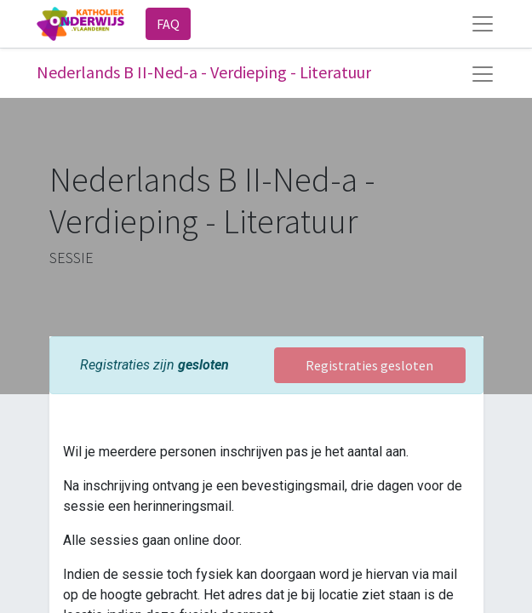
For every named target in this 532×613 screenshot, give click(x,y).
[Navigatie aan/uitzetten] (482, 74)
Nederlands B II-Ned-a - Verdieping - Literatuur (204, 72)
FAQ (168, 23)
